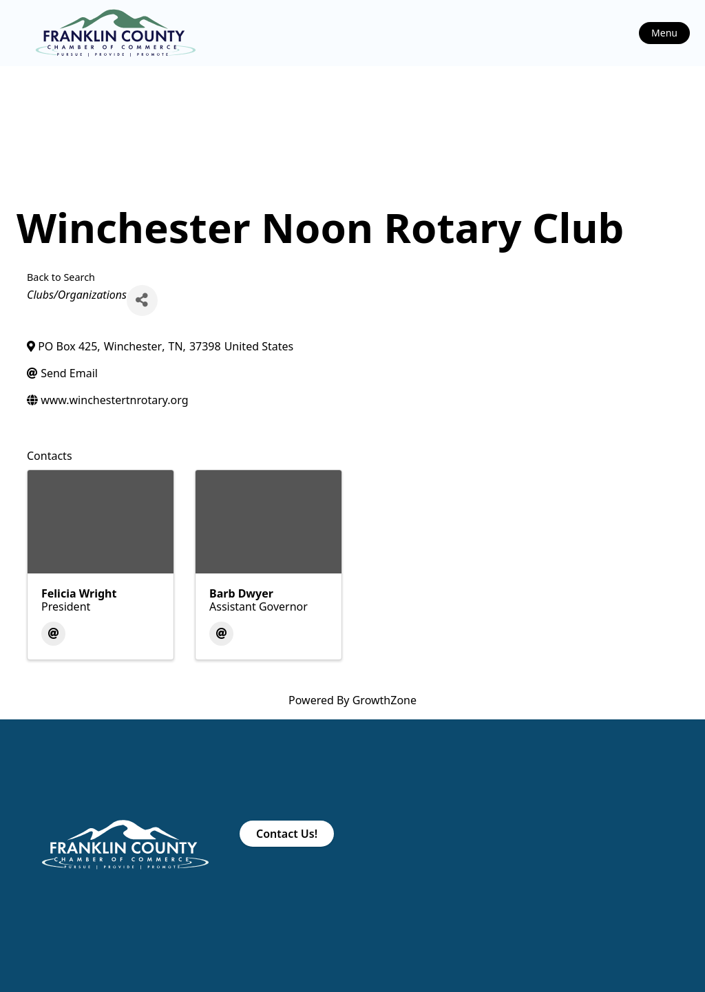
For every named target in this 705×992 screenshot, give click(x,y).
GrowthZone (384, 700)
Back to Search (61, 277)
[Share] (142, 300)
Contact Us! (286, 833)
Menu (664, 32)
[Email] (53, 634)
